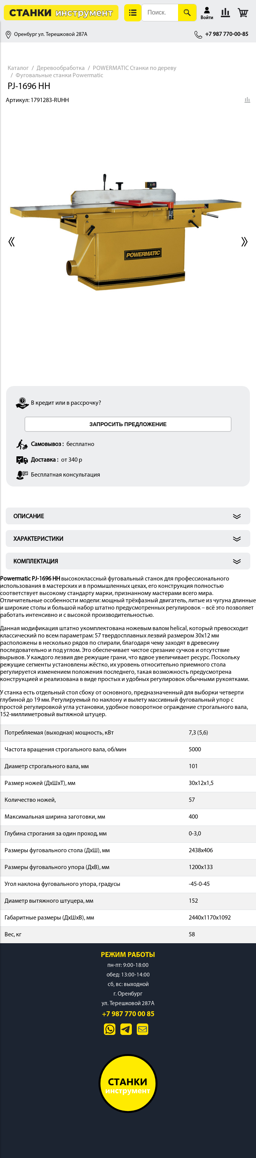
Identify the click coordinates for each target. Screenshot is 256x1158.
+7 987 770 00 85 (128, 1014)
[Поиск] (187, 12)
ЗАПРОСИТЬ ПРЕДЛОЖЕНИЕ (128, 424)
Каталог (18, 68)
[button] (132, 12)
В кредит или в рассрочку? (66, 403)
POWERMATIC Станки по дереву (135, 68)
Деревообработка (61, 68)
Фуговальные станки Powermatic (59, 76)
